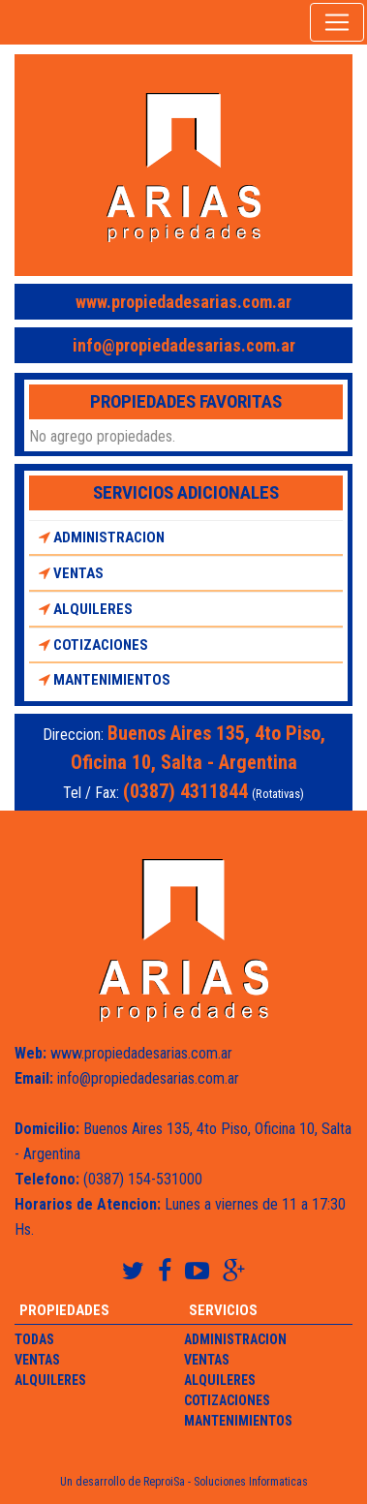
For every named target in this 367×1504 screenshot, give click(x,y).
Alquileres (86, 609)
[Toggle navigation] (337, 22)
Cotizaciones (93, 645)
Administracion (102, 537)
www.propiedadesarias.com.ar (183, 302)
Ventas (71, 573)
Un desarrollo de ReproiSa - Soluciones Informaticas (184, 1482)
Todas (34, 1339)
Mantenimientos (104, 680)
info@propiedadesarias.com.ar (184, 345)
